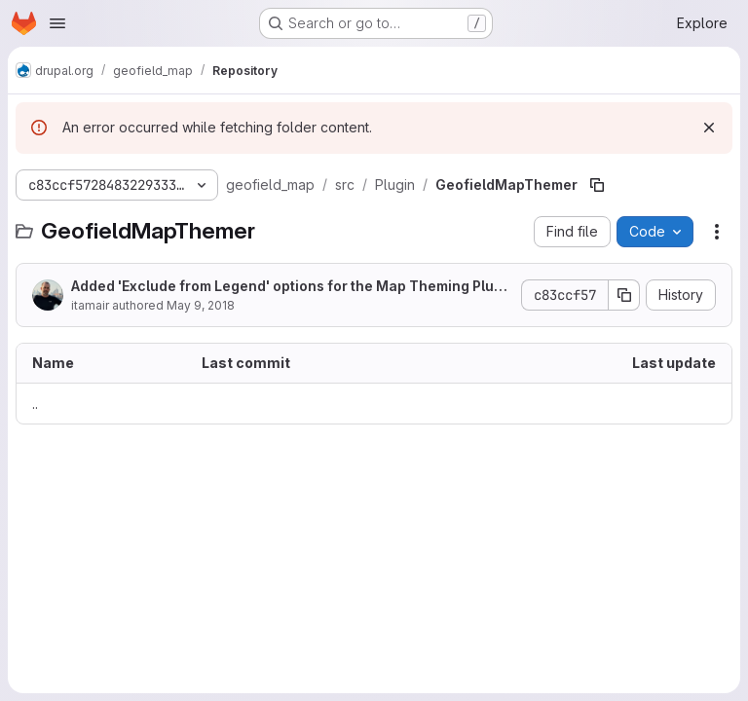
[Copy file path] (597, 185)
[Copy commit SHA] (624, 295)
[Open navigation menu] (57, 23)
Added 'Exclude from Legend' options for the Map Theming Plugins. (288, 286)
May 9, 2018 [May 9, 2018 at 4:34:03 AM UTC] (201, 305)
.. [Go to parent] (35, 403)
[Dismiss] (709, 127)
